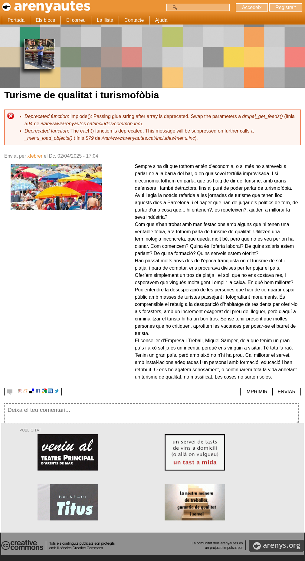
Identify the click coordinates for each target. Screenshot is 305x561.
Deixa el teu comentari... (151, 413)
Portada (16, 20)
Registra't (285, 7)
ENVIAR (286, 391)
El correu (76, 20)
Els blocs (45, 20)
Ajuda (161, 20)
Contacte (134, 20)
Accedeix (251, 7)
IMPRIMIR (256, 391)
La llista (105, 20)
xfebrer (34, 156)
